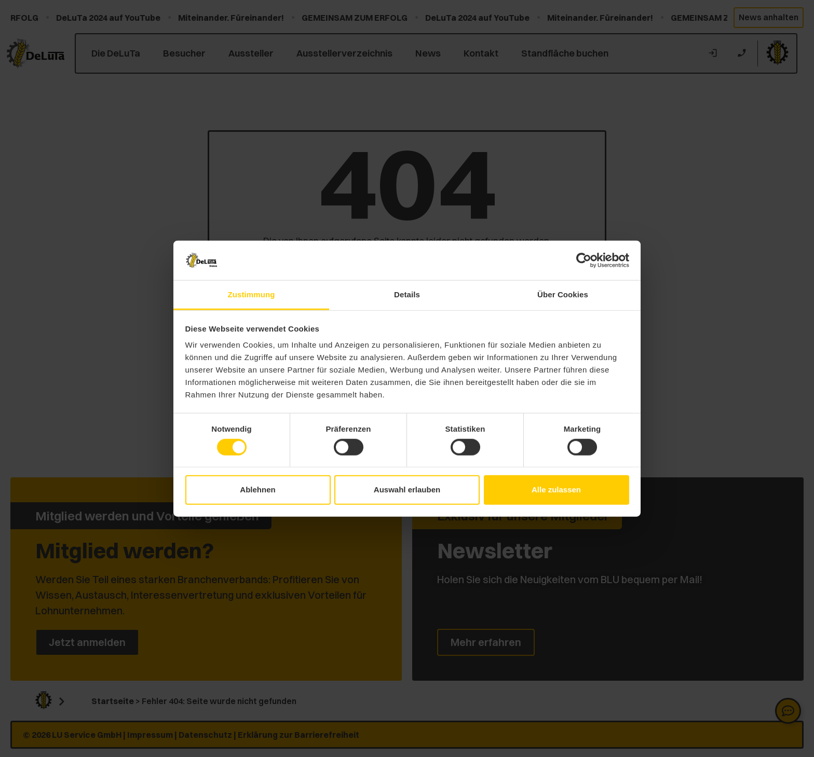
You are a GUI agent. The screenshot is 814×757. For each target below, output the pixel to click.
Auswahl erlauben (407, 489)
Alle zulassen (556, 489)
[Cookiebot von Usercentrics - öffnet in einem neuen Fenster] (583, 260)
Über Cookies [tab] (562, 294)
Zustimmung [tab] (251, 294)
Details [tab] (407, 294)
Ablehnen (257, 489)
